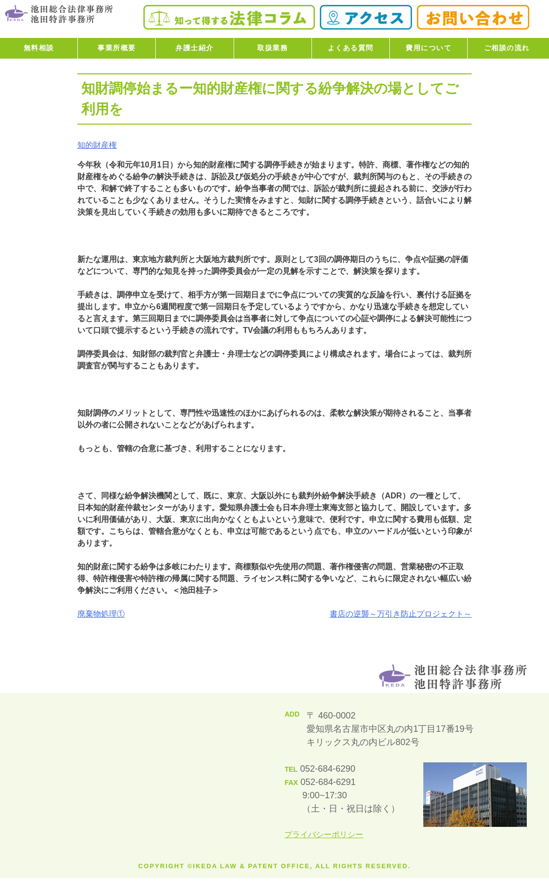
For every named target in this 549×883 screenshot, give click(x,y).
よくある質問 (351, 48)
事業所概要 (117, 48)
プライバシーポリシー (323, 834)
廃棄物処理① (101, 614)
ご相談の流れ (507, 48)
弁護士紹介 (194, 48)
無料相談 (39, 48)
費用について (428, 48)
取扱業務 (272, 48)
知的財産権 (97, 145)
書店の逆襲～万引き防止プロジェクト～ (401, 614)
